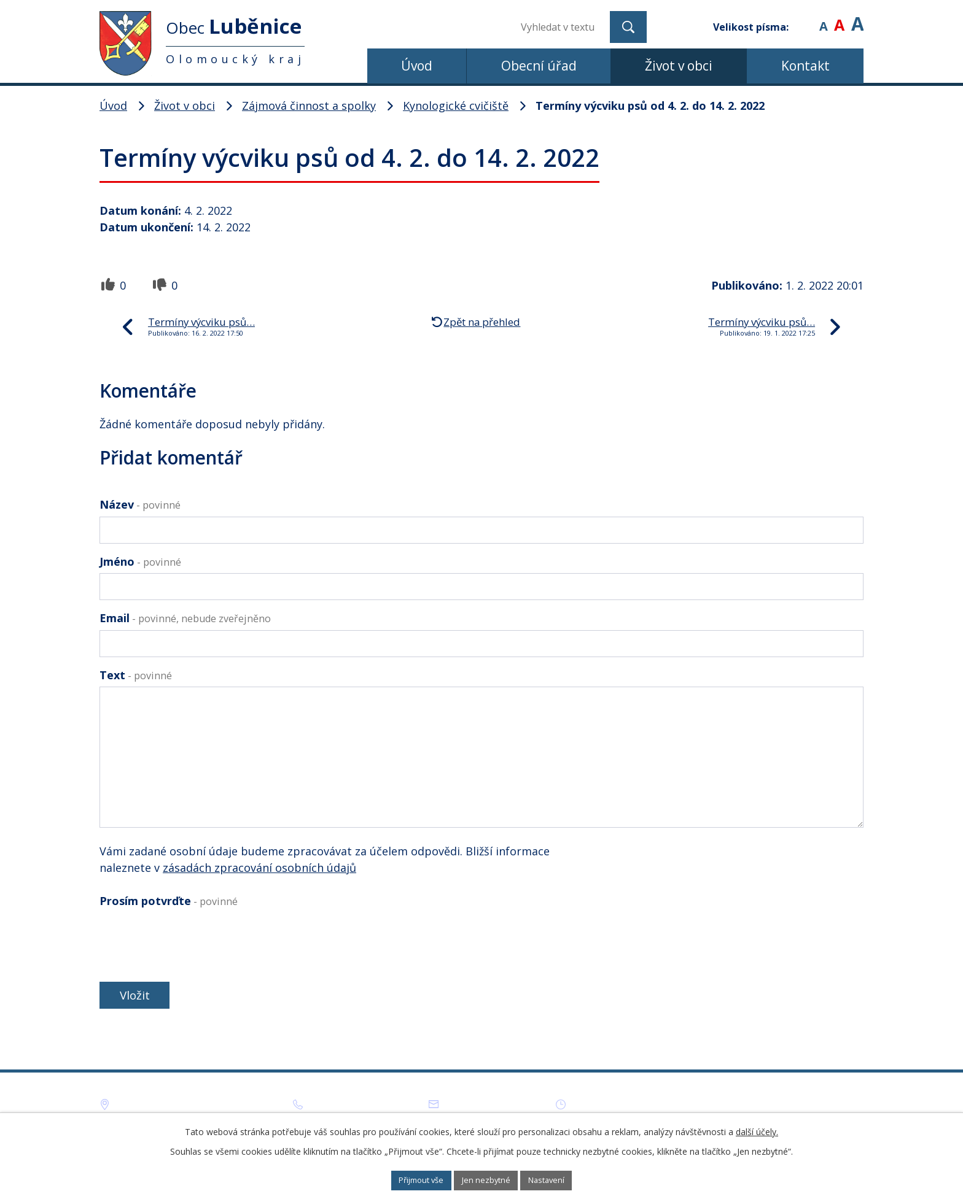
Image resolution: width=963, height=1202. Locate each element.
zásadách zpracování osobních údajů (259, 867)
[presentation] (192, 942)
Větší (857, 18)
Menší (823, 18)
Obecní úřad (539, 65)
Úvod (416, 65)
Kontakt (805, 65)
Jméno (140, 561)
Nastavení (561, 1179)
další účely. (757, 1130)
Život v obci (678, 65)
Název (140, 504)
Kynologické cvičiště (456, 105)
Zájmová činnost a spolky (309, 105)
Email (185, 618)
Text (135, 675)
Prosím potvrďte (168, 900)
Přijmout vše (408, 1179)
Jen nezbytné (487, 1179)
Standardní (839, 18)
